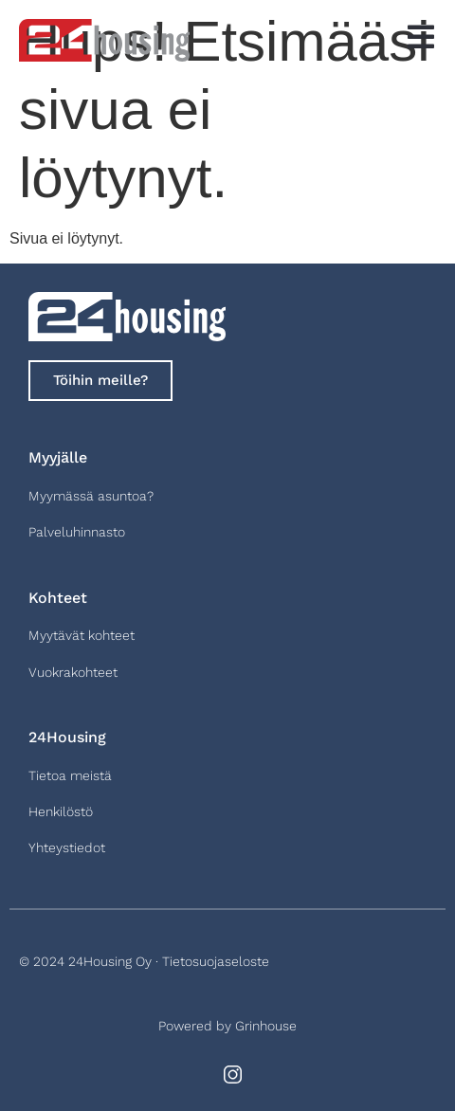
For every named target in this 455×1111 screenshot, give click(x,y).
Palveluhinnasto (76, 531)
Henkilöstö (60, 811)
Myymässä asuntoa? (91, 495)
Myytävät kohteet (81, 635)
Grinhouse (266, 1025)
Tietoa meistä (70, 775)
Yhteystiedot (66, 847)
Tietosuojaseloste (215, 961)
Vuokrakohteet (73, 672)
